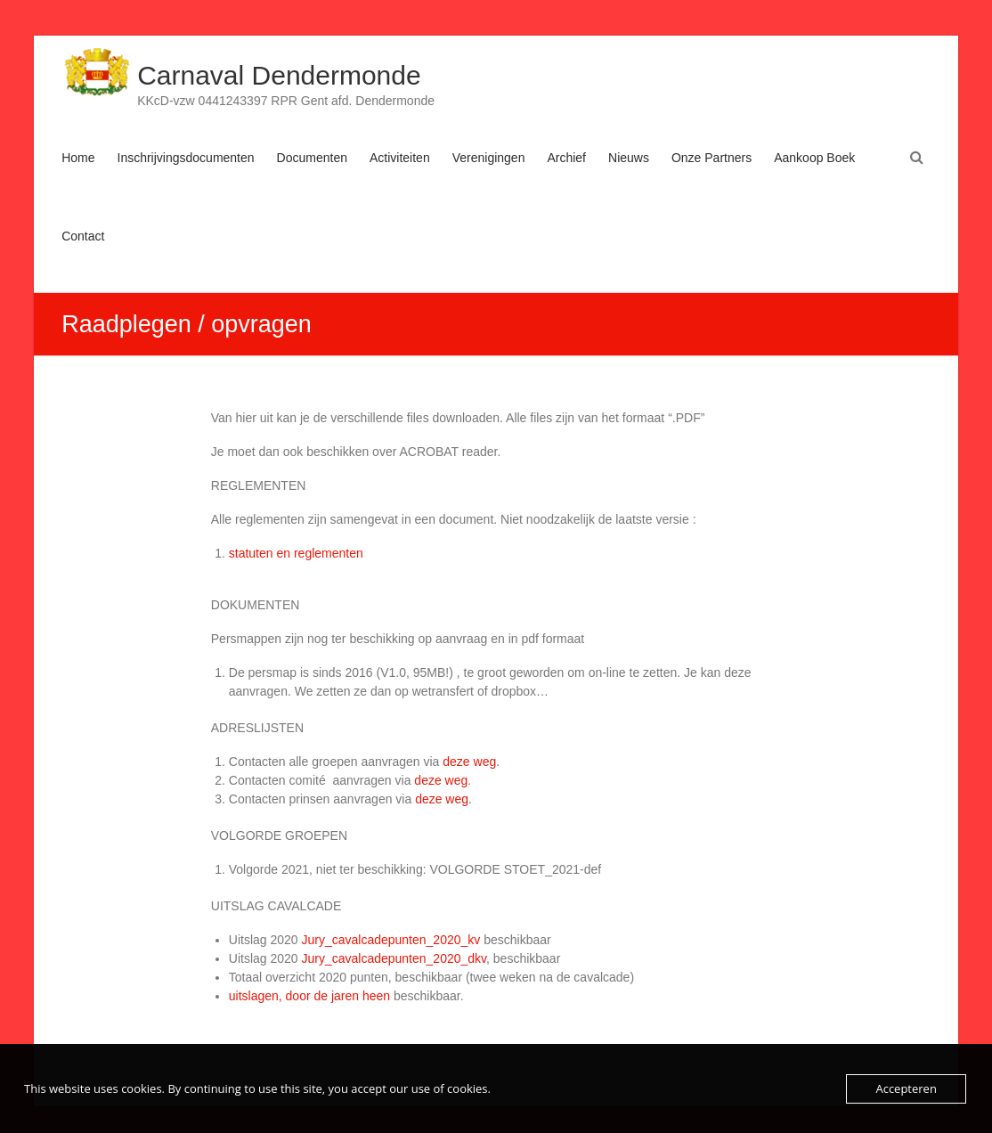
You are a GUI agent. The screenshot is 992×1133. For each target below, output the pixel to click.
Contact (82, 236)
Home (77, 158)
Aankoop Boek (814, 158)
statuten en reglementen (296, 553)
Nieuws (628, 158)
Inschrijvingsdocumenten (186, 158)
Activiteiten (400, 158)
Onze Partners (711, 158)
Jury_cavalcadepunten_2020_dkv (393, 958)
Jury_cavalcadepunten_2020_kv (390, 940)
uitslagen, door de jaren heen (309, 996)
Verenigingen (488, 158)
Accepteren (905, 1088)
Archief (566, 158)
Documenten (312, 158)
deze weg (469, 761)
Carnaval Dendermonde (279, 75)
